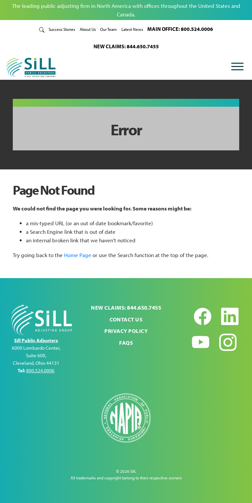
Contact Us (126, 319)
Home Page (77, 254)
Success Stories (62, 29)
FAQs (126, 342)
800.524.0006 (40, 370)
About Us (88, 29)
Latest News (132, 29)
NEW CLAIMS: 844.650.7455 (126, 46)
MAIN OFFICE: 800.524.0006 (180, 28)
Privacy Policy (126, 330)
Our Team (108, 29)
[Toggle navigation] (237, 67)
